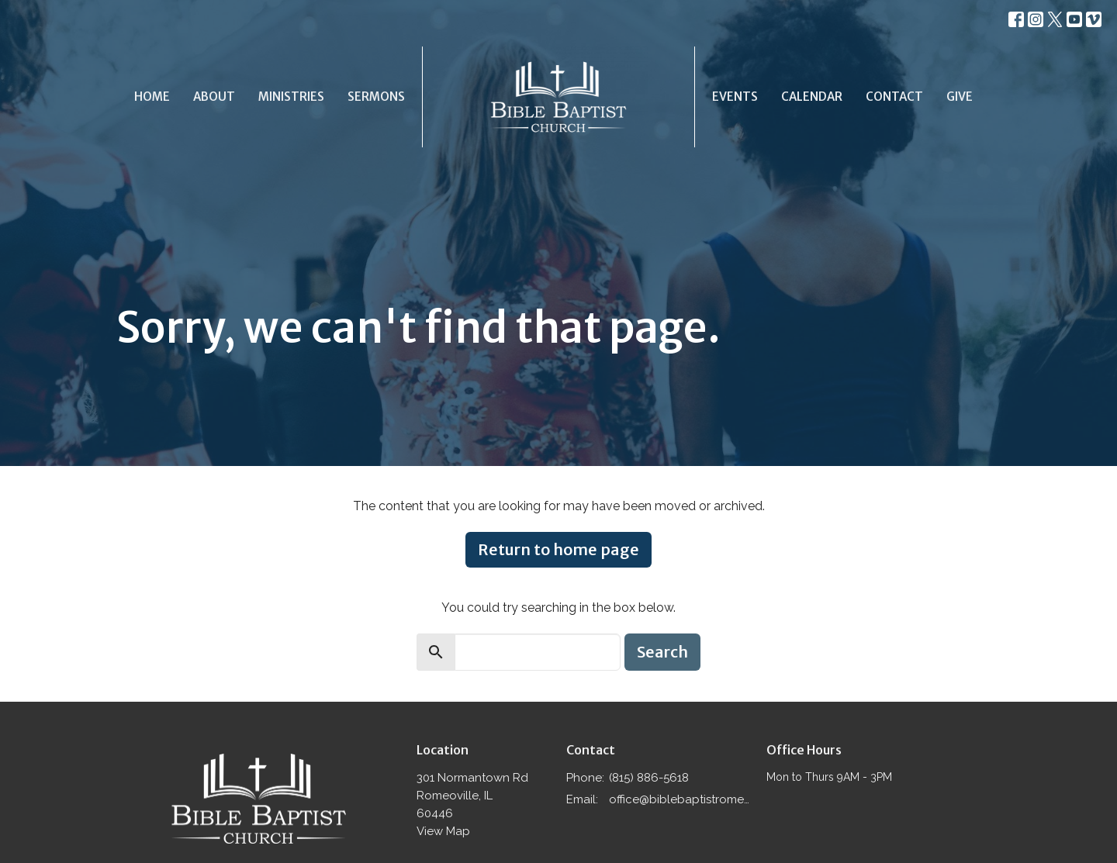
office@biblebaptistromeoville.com (680, 799)
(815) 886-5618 (649, 778)
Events (735, 96)
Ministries (291, 96)
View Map (443, 831)
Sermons (376, 96)
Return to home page (558, 549)
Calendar (811, 96)
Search (662, 651)
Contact (894, 96)
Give (959, 96)
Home (152, 96)
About (214, 96)
